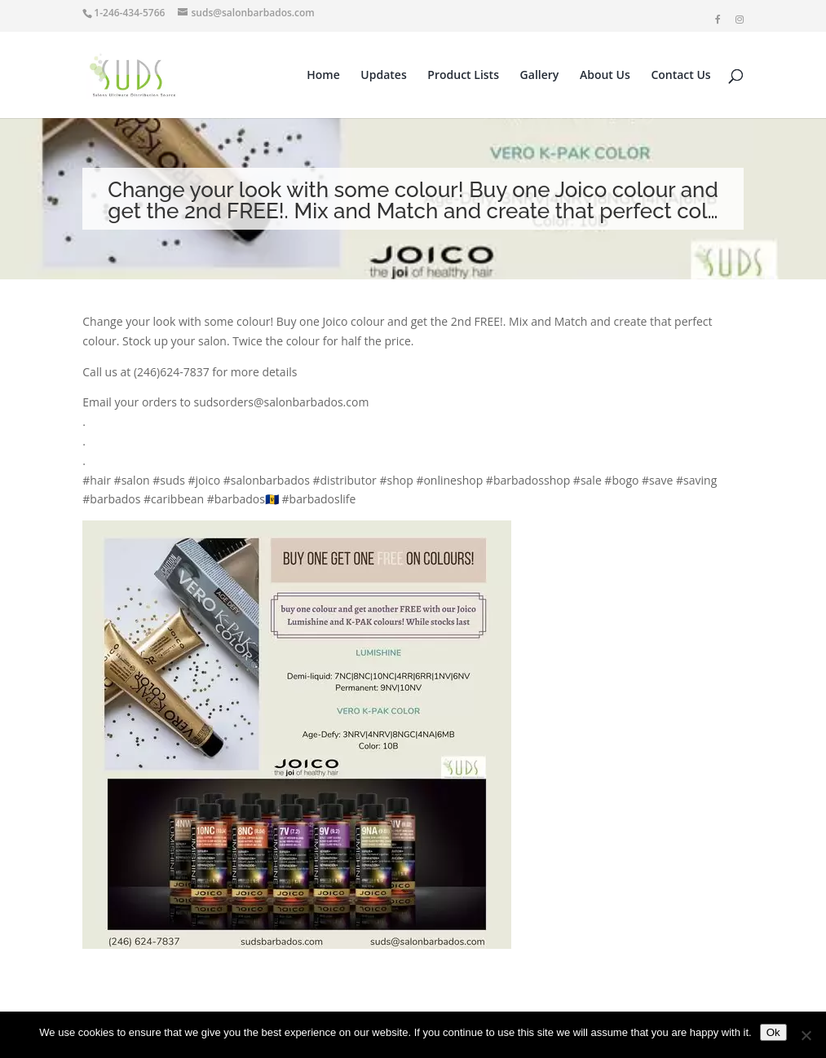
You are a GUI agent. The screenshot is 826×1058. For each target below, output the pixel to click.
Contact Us (680, 75)
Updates (383, 75)
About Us (605, 75)
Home (323, 75)
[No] (805, 1035)
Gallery (539, 75)
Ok (773, 1032)
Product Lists (463, 75)
